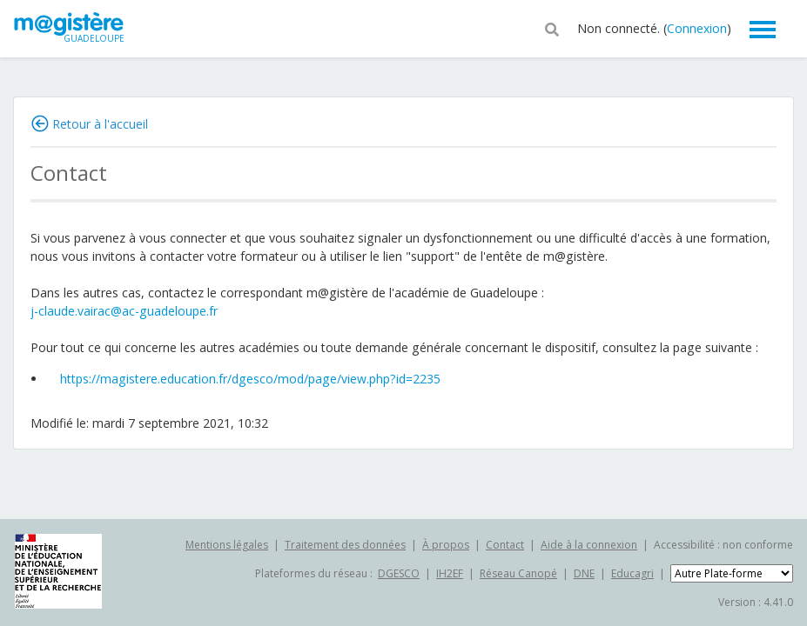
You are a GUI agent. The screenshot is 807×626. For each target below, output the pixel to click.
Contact (505, 544)
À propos (445, 544)
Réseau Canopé (518, 573)
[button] (552, 28)
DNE (584, 573)
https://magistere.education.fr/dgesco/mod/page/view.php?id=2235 (250, 378)
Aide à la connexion (589, 544)
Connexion (697, 28)
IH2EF (449, 573)
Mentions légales (226, 544)
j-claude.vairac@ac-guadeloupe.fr (124, 311)
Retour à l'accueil (100, 124)
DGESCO (399, 573)
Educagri (632, 573)
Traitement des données (345, 544)
